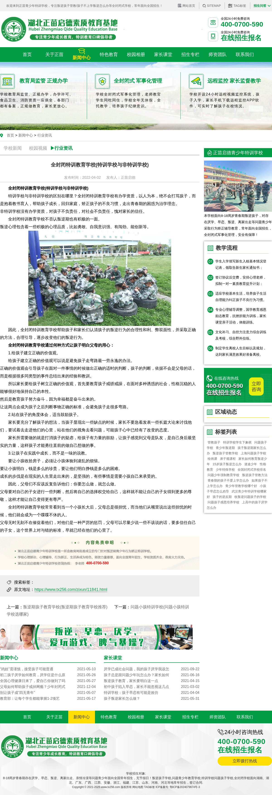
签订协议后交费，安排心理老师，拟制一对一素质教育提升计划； (240, 280)
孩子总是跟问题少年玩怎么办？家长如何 (151, 675)
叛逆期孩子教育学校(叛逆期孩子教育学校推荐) (65, 607)
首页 (10, 135)
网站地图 (137, 787)
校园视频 (38, 148)
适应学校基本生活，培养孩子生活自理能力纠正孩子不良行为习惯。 (240, 296)
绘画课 (212, 458)
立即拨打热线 (245, 761)
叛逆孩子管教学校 (225, 453)
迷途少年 (250, 464)
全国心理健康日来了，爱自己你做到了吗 (48, 681)
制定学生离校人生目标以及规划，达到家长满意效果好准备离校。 (240, 351)
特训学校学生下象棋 (237, 442)
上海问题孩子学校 (253, 453)
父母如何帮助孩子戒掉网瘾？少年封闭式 (48, 687)
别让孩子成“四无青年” (48, 693)
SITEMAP (214, 5)
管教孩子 (214, 442)
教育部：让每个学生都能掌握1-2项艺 (48, 699)
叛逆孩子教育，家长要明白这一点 (151, 681)
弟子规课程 (228, 458)
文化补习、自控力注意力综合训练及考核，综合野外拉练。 (240, 335)
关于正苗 (54, 717)
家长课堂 (163, 717)
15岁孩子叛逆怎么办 (227, 464)
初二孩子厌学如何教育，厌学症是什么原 (48, 675)
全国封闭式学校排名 (252, 469)
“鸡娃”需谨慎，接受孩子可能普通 (48, 669)
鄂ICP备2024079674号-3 (185, 787)
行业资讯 (44, 135)
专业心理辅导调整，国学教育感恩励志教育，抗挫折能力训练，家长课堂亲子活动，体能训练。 (240, 316)
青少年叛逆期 (225, 448)
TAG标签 (239, 5)
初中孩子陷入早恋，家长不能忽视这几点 (151, 687)
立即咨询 (256, 386)
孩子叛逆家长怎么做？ (151, 699)
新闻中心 (25, 135)
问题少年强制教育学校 (223, 475)
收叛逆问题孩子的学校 (250, 497)
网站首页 (188, 5)
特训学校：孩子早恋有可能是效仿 (151, 693)
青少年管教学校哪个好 (241, 486)
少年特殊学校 (225, 469)
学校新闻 (13, 148)
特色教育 (109, 717)
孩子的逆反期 (222, 497)
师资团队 (217, 717)
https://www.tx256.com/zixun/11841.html (70, 589)
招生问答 (260, 5)
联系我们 (245, 717)
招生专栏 (190, 717)
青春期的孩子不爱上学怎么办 (228, 480)
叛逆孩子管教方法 (254, 475)
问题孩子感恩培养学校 (223, 502)
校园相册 (136, 717)
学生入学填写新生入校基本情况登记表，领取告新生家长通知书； (240, 264)
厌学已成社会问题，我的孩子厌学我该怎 (151, 669)
